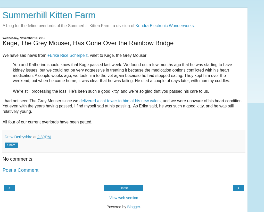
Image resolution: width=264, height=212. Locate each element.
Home (124, 188)
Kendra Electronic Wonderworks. (165, 25)
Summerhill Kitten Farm (49, 15)
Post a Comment (20, 170)
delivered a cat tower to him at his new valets (120, 101)
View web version (123, 198)
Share (11, 145)
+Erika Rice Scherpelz (67, 55)
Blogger (133, 207)
